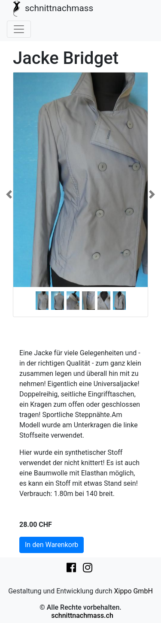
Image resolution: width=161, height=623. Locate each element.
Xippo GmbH (133, 591)
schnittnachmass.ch (82, 615)
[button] (9, 195)
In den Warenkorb (51, 545)
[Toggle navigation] (19, 29)
